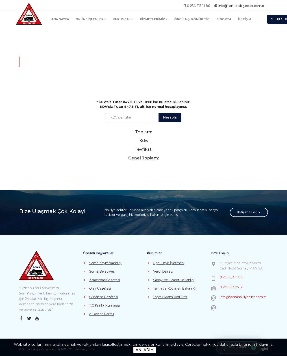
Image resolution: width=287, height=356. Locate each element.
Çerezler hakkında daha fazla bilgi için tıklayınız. (229, 344)
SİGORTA (224, 18)
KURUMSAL (123, 18)
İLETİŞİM (244, 18)
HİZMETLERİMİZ (154, 18)
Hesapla (170, 117)
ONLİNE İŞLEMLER (91, 18)
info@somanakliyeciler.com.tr (239, 4)
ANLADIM (145, 350)
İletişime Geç (249, 212)
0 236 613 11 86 (197, 4)
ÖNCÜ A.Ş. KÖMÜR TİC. (192, 18)
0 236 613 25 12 (231, 287)
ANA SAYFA (60, 18)
